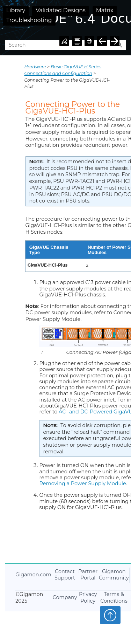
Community (114, 574)
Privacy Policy (88, 597)
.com (33, 574)
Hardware (35, 66)
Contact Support (64, 574)
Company (65, 597)
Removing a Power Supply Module (82, 483)
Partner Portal (87, 574)
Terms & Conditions (114, 597)
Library (15, 10)
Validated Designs (61, 10)
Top (110, 614)
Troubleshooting (29, 20)
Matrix (105, 10)
